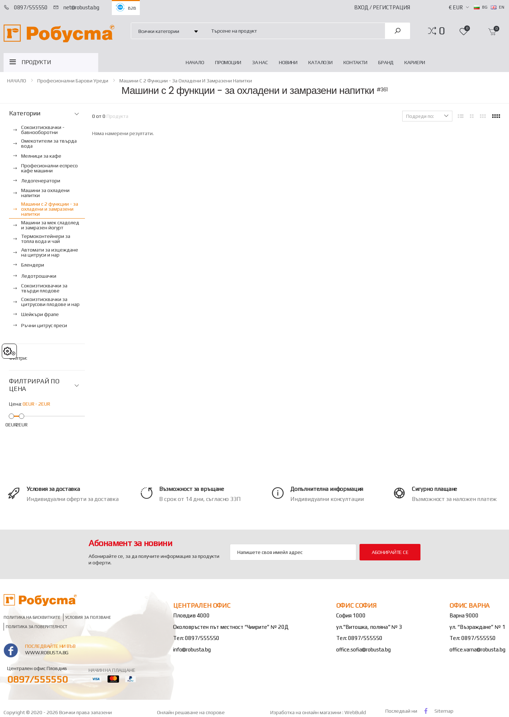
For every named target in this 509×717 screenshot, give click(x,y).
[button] (442, 30)
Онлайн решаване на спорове (191, 712)
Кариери (414, 62)
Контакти (355, 62)
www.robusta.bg (46, 652)
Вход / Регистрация (382, 7)
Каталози (320, 62)
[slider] (11, 416)
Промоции (228, 62)
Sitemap (443, 710)
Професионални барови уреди (72, 80)
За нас (260, 62)
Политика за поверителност (36, 626)
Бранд (386, 62)
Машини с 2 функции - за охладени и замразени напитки (185, 80)
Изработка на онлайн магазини (306, 712)
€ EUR (456, 7)
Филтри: (18, 358)
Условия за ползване (88, 617)
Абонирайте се (390, 552)
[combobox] (294, 30)
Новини (288, 62)
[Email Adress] (293, 552)
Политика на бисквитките (32, 617)
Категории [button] (24, 113)
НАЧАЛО (195, 62)
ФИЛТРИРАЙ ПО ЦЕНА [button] (34, 385)
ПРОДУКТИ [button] (36, 62)
